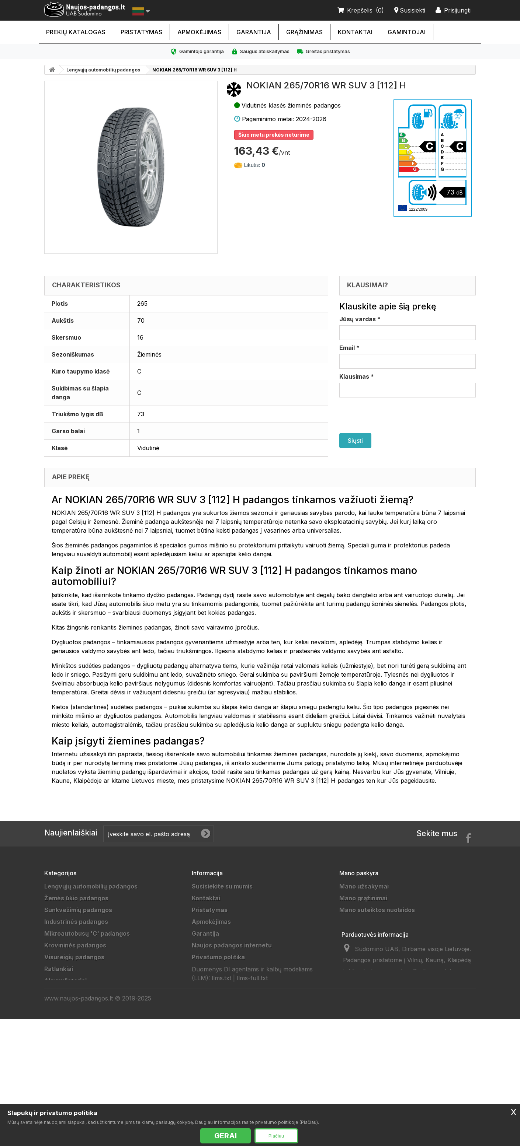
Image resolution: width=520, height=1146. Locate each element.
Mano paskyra (358, 873)
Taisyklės (206, 968)
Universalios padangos (77, 1098)
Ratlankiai (58, 968)
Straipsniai (207, 1051)
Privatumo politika (218, 957)
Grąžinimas (304, 32)
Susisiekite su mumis (222, 886)
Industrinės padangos (76, 921)
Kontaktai (355, 32)
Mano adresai (359, 921)
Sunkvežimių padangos (78, 910)
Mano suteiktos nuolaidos (377, 910)
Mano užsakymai (364, 886)
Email (349, 347)
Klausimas (356, 376)
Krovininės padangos (75, 945)
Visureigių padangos (74, 957)
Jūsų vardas (360, 319)
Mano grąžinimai (363, 898)
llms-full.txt (252, 1087)
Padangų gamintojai (221, 1016)
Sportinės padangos (74, 1027)
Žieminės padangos (72, 1075)
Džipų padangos (67, 992)
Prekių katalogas (75, 32)
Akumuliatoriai (65, 980)
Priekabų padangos (72, 1004)
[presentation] (395, 415)
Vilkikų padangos (69, 1016)
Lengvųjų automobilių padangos (103, 70)
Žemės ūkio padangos (76, 898)
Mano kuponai (360, 945)
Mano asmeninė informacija (379, 933)
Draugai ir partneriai (221, 1004)
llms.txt (221, 1087)
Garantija (253, 32)
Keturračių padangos (75, 1051)
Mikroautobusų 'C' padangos (87, 933)
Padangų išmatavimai (223, 1039)
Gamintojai (407, 32)
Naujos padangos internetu (232, 945)
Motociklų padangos (74, 1039)
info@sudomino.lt (409, 1037)
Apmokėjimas (199, 32)
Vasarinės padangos (74, 1086)
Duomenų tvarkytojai (223, 992)
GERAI (225, 1135)
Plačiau (276, 1136)
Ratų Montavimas (217, 1063)
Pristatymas (141, 32)
